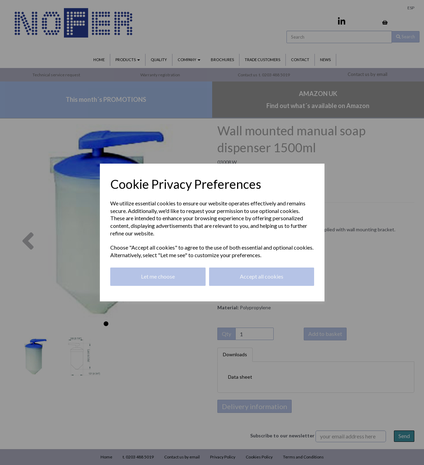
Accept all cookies (261, 276)
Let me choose (158, 276)
